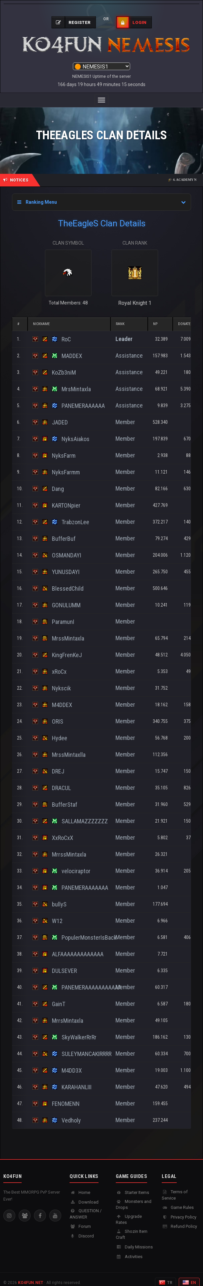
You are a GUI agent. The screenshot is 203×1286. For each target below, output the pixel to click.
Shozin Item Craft (131, 1227)
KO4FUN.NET (30, 1276)
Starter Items (132, 1185)
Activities (129, 1249)
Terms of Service (175, 1188)
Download (84, 1195)
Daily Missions (134, 1240)
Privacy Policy (179, 1210)
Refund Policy (179, 1219)
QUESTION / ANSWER (86, 1207)
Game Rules (178, 1200)
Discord (82, 1229)
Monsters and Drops (133, 1198)
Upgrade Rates (129, 1213)
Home (80, 1185)
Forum (80, 1219)
